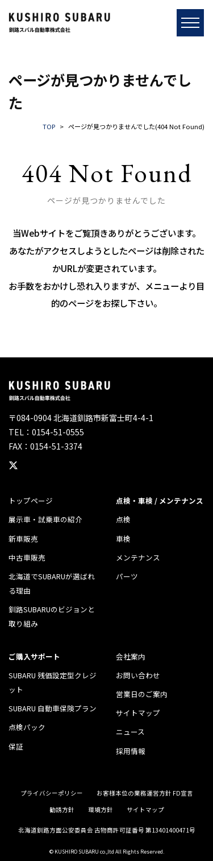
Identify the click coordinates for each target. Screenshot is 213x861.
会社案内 (130, 656)
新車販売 (23, 538)
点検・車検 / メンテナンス (159, 500)
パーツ (127, 576)
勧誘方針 (61, 809)
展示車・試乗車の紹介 (45, 519)
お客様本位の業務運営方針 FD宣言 (145, 793)
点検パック (27, 727)
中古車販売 (27, 557)
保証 (16, 746)
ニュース (130, 731)
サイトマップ (138, 712)
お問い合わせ (138, 675)
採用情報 (130, 750)
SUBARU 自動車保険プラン (53, 708)
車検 (123, 538)
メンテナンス (138, 557)
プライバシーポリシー (51, 793)
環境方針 (100, 809)
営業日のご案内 (142, 694)
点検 (123, 519)
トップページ (31, 500)
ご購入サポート (34, 656)
